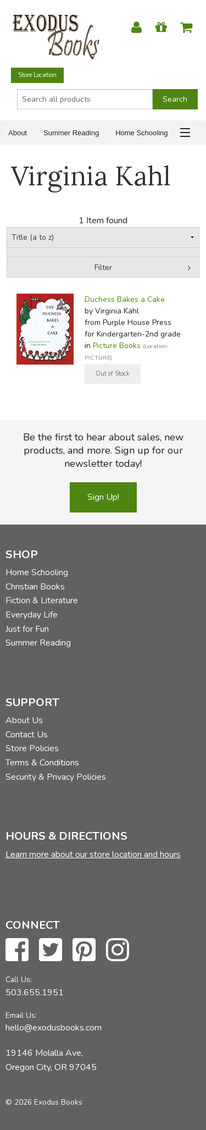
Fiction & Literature (41, 600)
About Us (24, 720)
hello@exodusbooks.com (53, 1028)
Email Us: (21, 1015)
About (17, 133)
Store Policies (32, 748)
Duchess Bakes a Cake (125, 299)
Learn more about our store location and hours (93, 854)
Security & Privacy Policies (55, 777)
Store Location (37, 75)
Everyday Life (31, 615)
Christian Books (35, 587)
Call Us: (18, 979)
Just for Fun (27, 629)
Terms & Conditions (42, 763)
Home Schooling (141, 133)
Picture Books (117, 345)
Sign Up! (103, 497)
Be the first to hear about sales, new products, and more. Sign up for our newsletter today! (103, 450)
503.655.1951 (34, 992)
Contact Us (26, 735)
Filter (103, 267)
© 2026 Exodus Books (43, 1102)
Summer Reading (71, 133)
